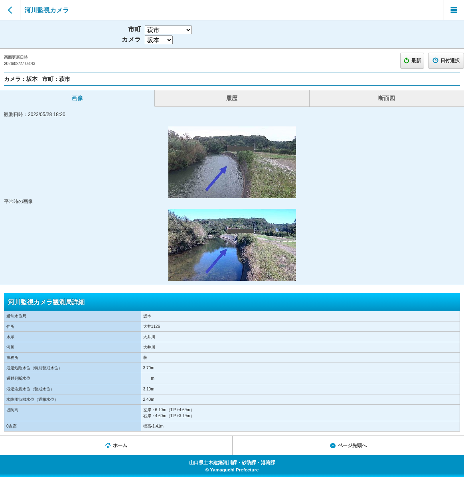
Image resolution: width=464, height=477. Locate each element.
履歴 (231, 98)
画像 (77, 98)
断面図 (386, 98)
